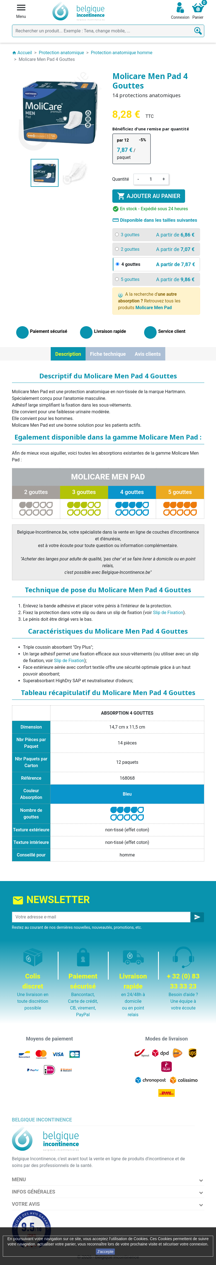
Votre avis (26, 1204)
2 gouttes (36, 492)
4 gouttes (132, 492)
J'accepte (105, 1251)
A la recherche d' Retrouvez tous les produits (149, 301)
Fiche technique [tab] (108, 354)
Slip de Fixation (168, 612)
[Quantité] (150, 179)
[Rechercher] (108, 31)
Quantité (120, 179)
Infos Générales (33, 1192)
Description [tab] (68, 354)
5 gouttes (180, 492)
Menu (19, 1179)
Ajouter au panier (148, 196)
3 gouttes (84, 492)
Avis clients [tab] (148, 354)
